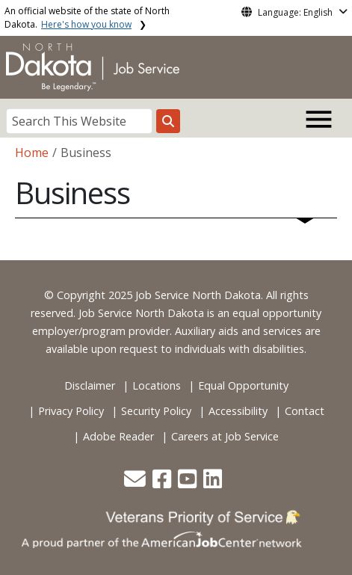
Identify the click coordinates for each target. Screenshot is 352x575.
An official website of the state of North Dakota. (87, 17)
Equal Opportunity (243, 385)
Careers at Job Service (225, 436)
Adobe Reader (118, 436)
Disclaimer (89, 385)
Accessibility (238, 411)
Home (32, 152)
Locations (156, 385)
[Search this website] (168, 121)
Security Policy (156, 411)
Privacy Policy (71, 411)
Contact (304, 411)
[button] (136, 483)
